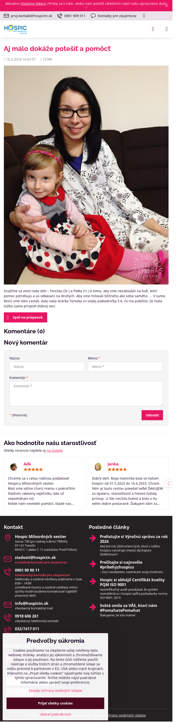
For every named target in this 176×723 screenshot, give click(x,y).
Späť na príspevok (25, 317)
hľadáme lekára (33, 3)
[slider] (33, 469)
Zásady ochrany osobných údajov (119, 715)
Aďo (27, 464)
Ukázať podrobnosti (55, 714)
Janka (113, 464)
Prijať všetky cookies (55, 703)
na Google (55, 450)
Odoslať (152, 415)
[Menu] (166, 29)
